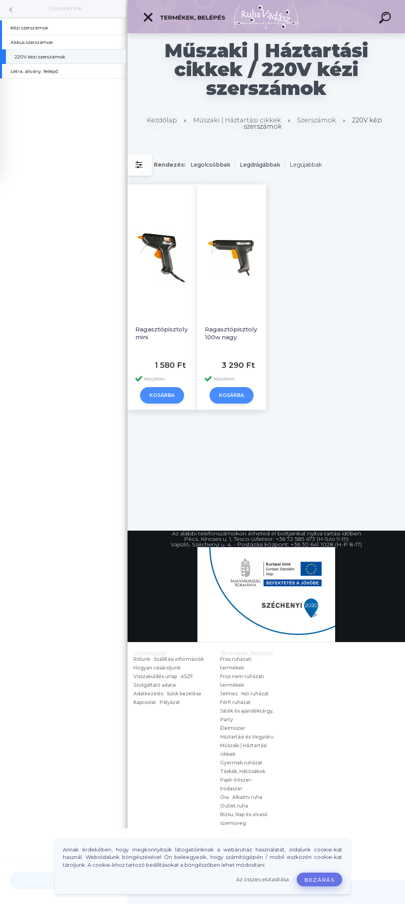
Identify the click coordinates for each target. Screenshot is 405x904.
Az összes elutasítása (262, 879)
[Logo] (266, 17)
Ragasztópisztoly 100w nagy (231, 333)
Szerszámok (65, 8)
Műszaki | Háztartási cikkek (237, 120)
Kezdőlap (162, 120)
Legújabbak (306, 164)
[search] (386, 19)
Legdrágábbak (260, 164)
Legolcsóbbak (210, 164)
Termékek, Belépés (183, 17)
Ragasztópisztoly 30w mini (168, 333)
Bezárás (319, 880)
